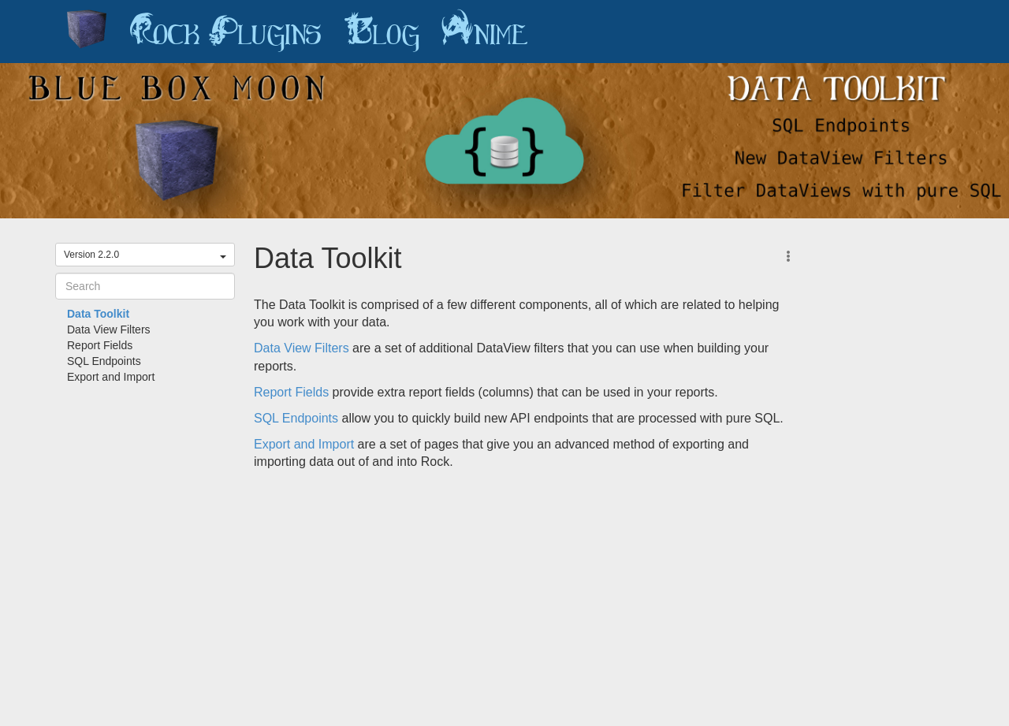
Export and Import (111, 376)
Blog (381, 31)
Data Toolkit (98, 313)
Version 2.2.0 (145, 254)
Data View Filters (109, 329)
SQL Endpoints (104, 361)
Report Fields (99, 345)
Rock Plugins (225, 31)
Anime (484, 31)
